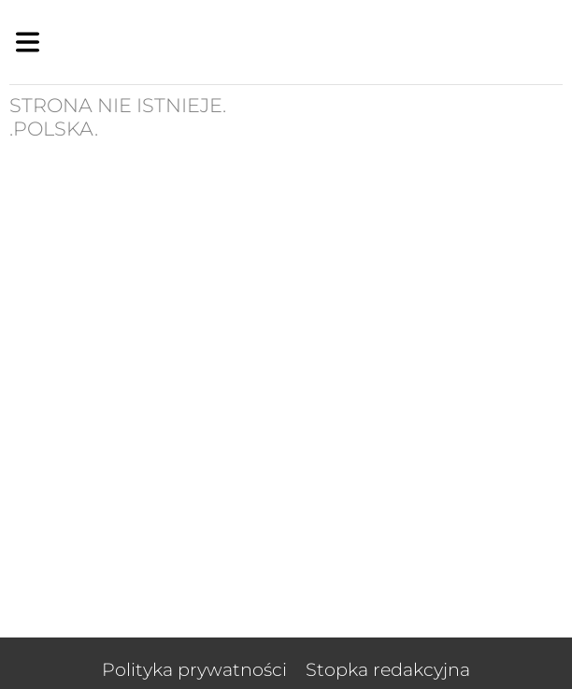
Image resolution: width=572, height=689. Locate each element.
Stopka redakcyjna (388, 669)
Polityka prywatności (194, 669)
